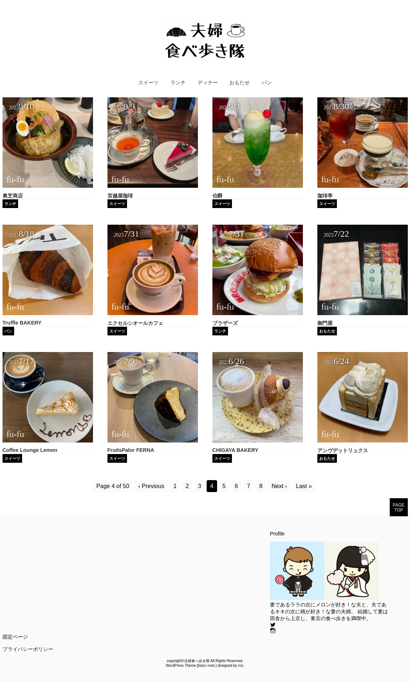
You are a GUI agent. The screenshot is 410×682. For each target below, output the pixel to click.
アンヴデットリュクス (342, 450)
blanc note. (207, 666)
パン (267, 82)
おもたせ (239, 82)
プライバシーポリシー (28, 649)
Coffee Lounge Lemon (30, 450)
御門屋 (325, 323)
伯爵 (217, 196)
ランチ (178, 82)
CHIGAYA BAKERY (235, 450)
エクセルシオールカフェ (135, 323)
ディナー (208, 82)
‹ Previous (151, 486)
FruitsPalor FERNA (131, 450)
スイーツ (148, 82)
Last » (304, 486)
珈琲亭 (325, 196)
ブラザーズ (225, 323)
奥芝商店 (13, 196)
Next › (279, 486)
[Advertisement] (63, 581)
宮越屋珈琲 (120, 196)
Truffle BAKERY (22, 323)
